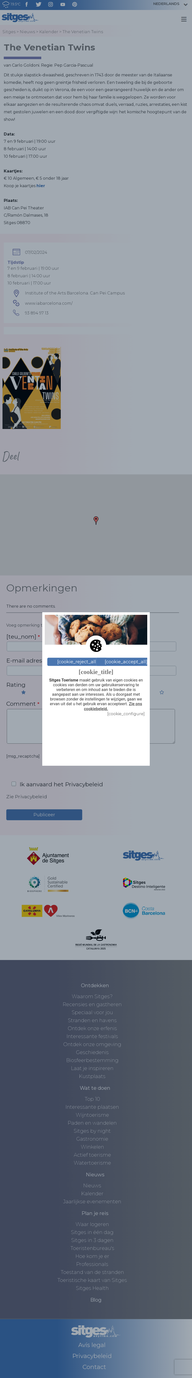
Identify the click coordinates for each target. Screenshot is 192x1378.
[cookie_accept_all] (126, 662)
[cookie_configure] (126, 713)
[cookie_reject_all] (77, 662)
